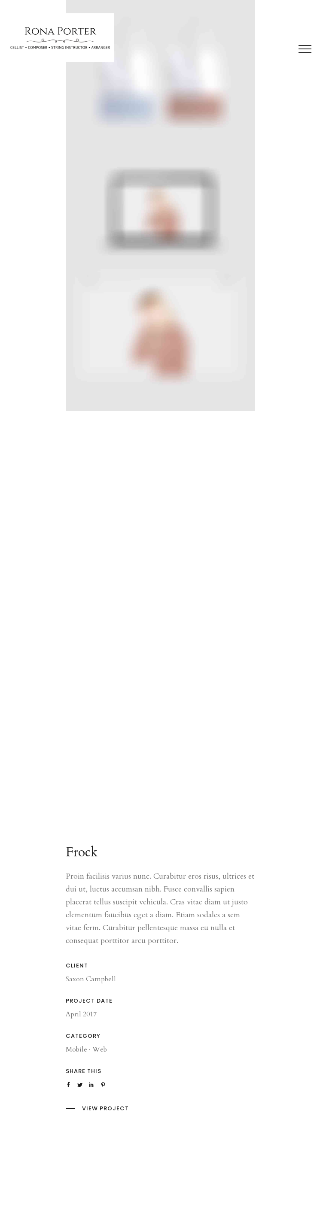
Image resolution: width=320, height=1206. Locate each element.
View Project (105, 1108)
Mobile (76, 1049)
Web (99, 1049)
